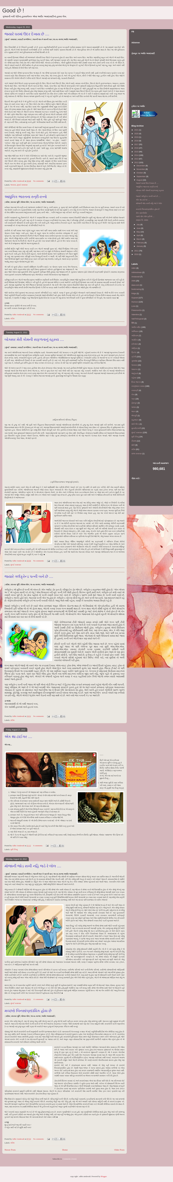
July (138, 224)
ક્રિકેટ (134, 352)
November (141, 169)
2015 (136, 152)
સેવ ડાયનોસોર (141, 213)
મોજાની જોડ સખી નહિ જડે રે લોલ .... (33, 866)
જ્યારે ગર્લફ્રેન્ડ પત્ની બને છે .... (29, 576)
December (141, 166)
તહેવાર (134, 378)
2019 (136, 137)
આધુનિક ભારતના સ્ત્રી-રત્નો (26, 197)
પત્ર (133, 399)
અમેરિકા (134, 340)
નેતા (133, 394)
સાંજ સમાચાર (136, 454)
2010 (136, 254)
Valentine (135, 314)
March (139, 239)
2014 (136, 155)
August (140, 180)
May (139, 232)
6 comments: (38, 846)
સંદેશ (12, 318)
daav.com (135, 285)
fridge (133, 293)
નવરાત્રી (134, 390)
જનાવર (13, 185)
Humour (134, 302)
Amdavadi (135, 277)
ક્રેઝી (133, 357)
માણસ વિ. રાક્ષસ (142, 220)
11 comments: (38, 999)
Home (65, 1150)
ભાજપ (133, 407)
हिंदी (132, 323)
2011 (136, 251)
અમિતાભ (134, 336)
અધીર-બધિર (136, 327)
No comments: (38, 181)
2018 (136, 141)
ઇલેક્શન (134, 344)
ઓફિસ (134, 348)
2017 (136, 144)
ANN (133, 281)
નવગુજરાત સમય (138, 386)
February (140, 243)
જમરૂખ (134, 369)
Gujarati (134, 298)
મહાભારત (135, 420)
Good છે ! (13, 11)
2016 (136, 148)
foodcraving (136, 289)
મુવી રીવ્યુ (14, 849)
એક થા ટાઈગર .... (18, 736)
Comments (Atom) (70, 1159)
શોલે (133, 445)
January (140, 246)
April (139, 235)
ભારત (133, 411)
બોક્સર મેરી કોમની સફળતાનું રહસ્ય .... (34, 339)
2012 (136, 162)
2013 (136, 159)
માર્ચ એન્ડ (135, 424)
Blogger (103, 1176)
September (141, 176)
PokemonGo (136, 310)
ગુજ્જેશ (134, 361)
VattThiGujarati (137, 319)
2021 (136, 130)
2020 (136, 134)
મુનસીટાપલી (136, 428)
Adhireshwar (136, 272)
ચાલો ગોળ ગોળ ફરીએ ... (145, 216)
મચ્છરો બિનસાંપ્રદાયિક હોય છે (28, 1011)
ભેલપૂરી (134, 415)
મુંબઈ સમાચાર (22, 185)
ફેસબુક (134, 403)
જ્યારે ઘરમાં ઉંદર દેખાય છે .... (27, 34)
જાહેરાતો (134, 373)
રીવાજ (133, 441)
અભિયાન (135, 331)
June (139, 228)
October (140, 173)
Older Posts (119, 1150)
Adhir (133, 268)
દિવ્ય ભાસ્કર (136, 382)
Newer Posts (10, 1150)
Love (133, 306)
